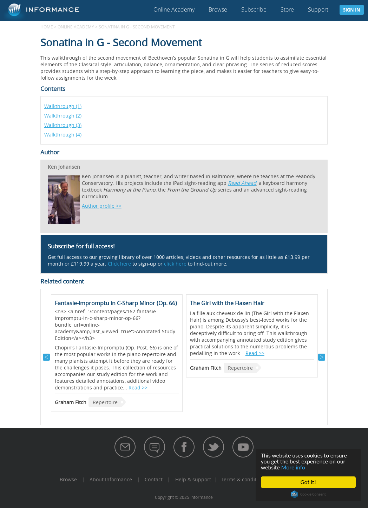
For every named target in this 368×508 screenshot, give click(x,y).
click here (175, 263)
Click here (119, 263)
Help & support (193, 479)
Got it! (308, 482)
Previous (46, 357)
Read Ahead (242, 183)
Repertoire (105, 402)
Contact (154, 479)
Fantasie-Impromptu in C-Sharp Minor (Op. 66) (116, 303)
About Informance (111, 479)
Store (287, 9)
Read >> (138, 387)
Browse (218, 9)
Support (318, 9)
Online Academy (174, 9)
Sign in (351, 10)
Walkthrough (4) (62, 134)
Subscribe (254, 9)
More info (293, 467)
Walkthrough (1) (62, 106)
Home (46, 26)
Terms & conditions (244, 479)
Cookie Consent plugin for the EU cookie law (308, 494)
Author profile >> (101, 205)
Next (321, 357)
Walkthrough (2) (62, 115)
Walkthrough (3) (62, 125)
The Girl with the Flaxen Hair (227, 303)
